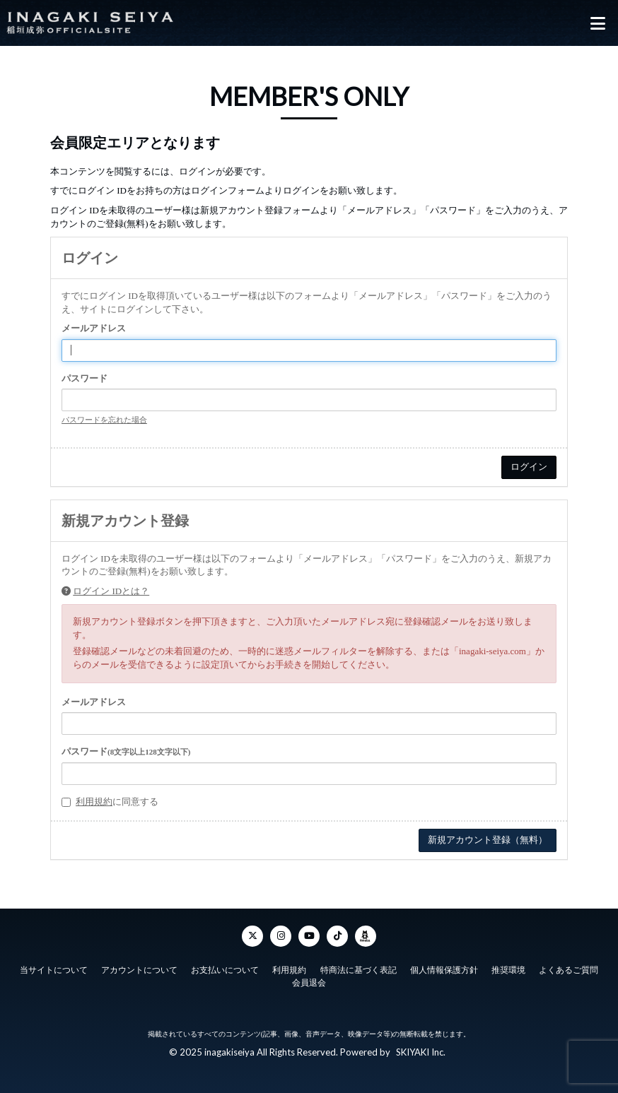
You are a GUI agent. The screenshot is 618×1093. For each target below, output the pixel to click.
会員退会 (309, 983)
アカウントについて (139, 970)
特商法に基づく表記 (358, 970)
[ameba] (365, 936)
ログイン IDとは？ (111, 591)
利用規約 (94, 801)
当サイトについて (54, 970)
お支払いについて (225, 970)
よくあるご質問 (568, 970)
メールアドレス (94, 328)
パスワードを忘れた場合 (104, 419)
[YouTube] (309, 936)
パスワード (84, 378)
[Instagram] (280, 936)
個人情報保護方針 (444, 970)
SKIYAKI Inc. (420, 1052)
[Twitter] (252, 936)
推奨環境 (508, 970)
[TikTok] (337, 936)
